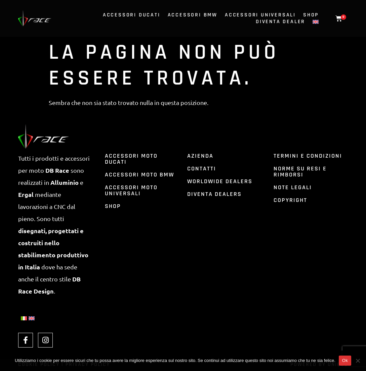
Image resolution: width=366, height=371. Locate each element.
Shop (311, 15)
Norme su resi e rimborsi (300, 171)
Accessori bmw (192, 15)
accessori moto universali (131, 190)
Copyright (290, 200)
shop (113, 206)
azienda (200, 156)
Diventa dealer (280, 21)
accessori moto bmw (139, 174)
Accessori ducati (131, 15)
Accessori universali (260, 15)
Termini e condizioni (308, 156)
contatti (201, 168)
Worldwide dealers (219, 181)
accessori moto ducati (131, 159)
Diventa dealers (214, 194)
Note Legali (293, 187)
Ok (345, 360)
